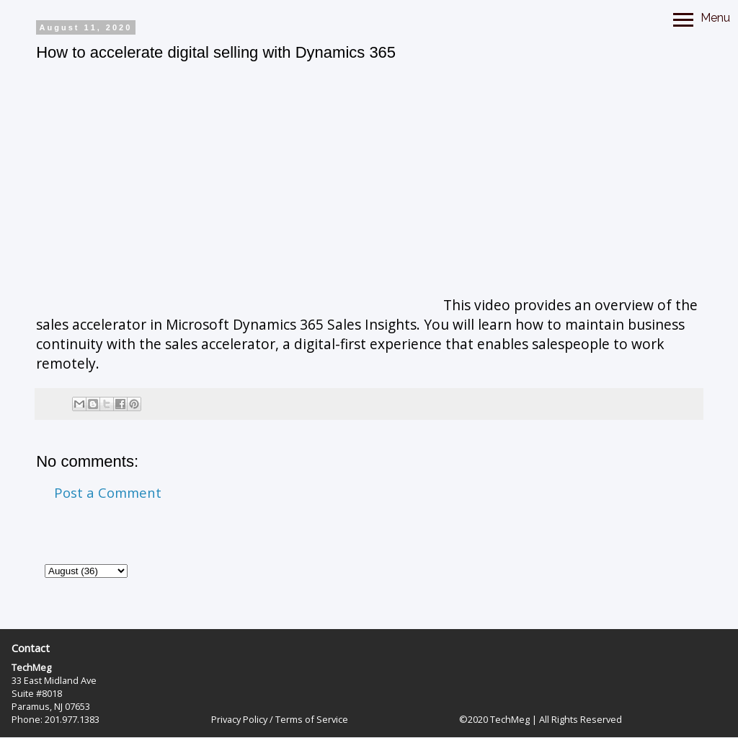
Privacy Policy (239, 719)
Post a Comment (107, 492)
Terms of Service (311, 719)
